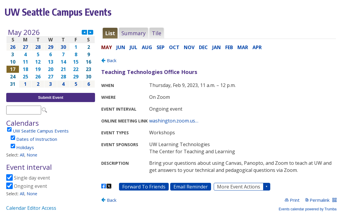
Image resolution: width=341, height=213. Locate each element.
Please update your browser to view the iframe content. (50, 58)
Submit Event (50, 97)
